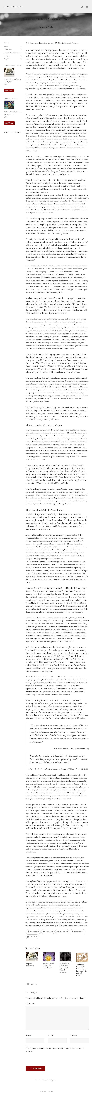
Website (73, 1035)
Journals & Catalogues (11, 53)
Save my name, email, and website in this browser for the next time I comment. (55, 1050)
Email (50, 1035)
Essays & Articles (71, 43)
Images (6, 56)
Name (28, 1035)
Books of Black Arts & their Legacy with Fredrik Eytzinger (65, 967)
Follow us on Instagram (46, 1080)
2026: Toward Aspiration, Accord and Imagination (12, 112)
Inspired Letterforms (30, 964)
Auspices (7, 59)
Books (6, 46)
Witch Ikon (8, 50)
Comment (30, 1003)
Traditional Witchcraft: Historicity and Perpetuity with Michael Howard (81, 969)
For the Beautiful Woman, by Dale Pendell (48, 965)
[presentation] (42, 1060)
